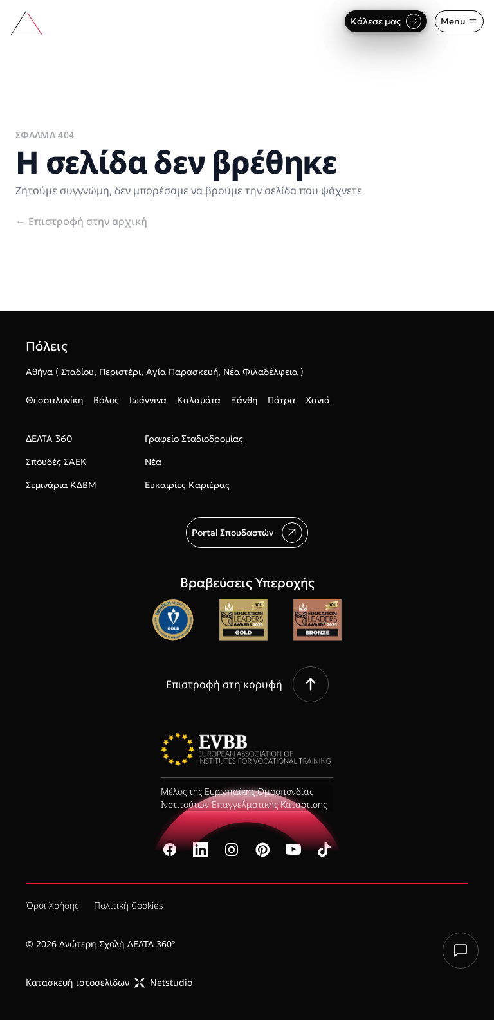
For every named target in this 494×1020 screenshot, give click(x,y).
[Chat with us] (461, 951)
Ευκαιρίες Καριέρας (187, 485)
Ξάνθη (244, 400)
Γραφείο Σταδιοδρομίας (194, 438)
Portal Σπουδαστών (247, 532)
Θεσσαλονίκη (54, 400)
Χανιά (318, 400)
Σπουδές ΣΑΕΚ (56, 462)
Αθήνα (39, 372)
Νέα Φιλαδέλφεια (260, 372)
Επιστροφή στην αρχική (81, 221)
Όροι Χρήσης (52, 905)
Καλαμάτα (199, 400)
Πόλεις (47, 346)
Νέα (153, 462)
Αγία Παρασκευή (182, 372)
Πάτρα (281, 400)
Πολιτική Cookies (128, 905)
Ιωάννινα (148, 400)
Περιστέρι (120, 372)
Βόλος (106, 400)
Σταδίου (77, 372)
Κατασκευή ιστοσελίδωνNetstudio (109, 982)
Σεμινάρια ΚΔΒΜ (61, 485)
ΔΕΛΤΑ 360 (49, 438)
